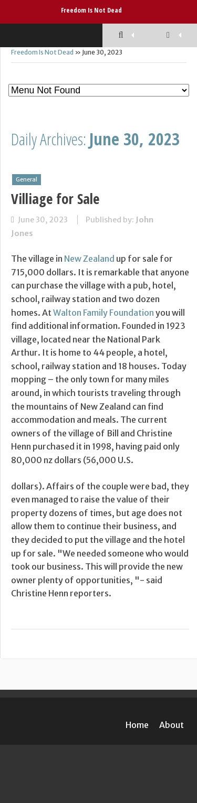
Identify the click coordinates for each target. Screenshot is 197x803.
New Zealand (89, 258)
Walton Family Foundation (103, 312)
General (26, 179)
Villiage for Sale (55, 198)
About (171, 725)
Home (137, 725)
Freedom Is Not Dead (91, 10)
